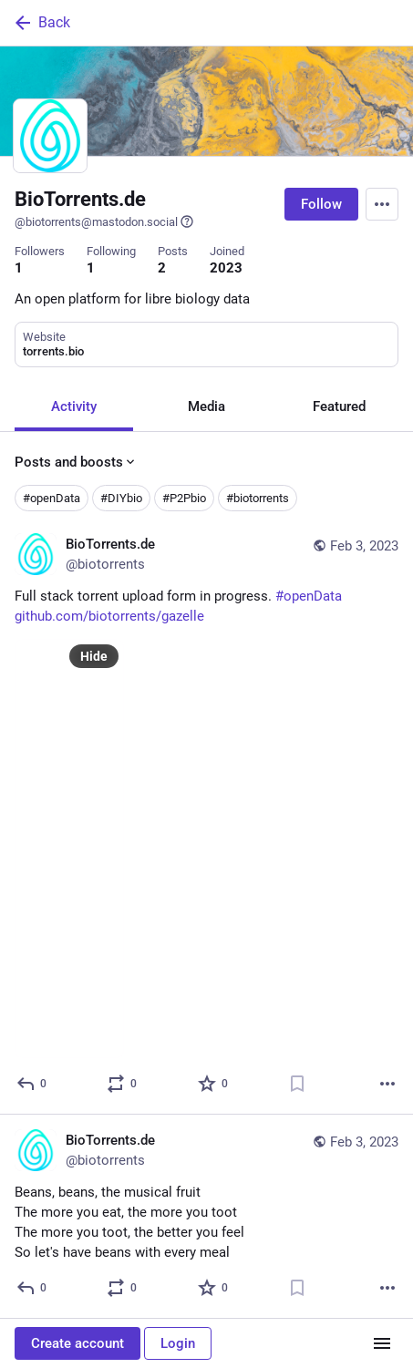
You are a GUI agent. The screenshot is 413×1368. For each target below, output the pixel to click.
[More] (387, 1084)
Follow (321, 204)
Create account (77, 1343)
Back (41, 23)
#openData (51, 498)
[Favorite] (214, 1084)
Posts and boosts (76, 462)
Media (206, 406)
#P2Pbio (184, 498)
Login (177, 1343)
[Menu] (382, 204)
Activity (74, 406)
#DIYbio (121, 498)
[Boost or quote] (122, 1084)
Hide (94, 656)
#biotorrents (257, 498)
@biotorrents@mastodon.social (104, 221)
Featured (339, 406)
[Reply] (32, 1084)
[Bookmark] (297, 1084)
